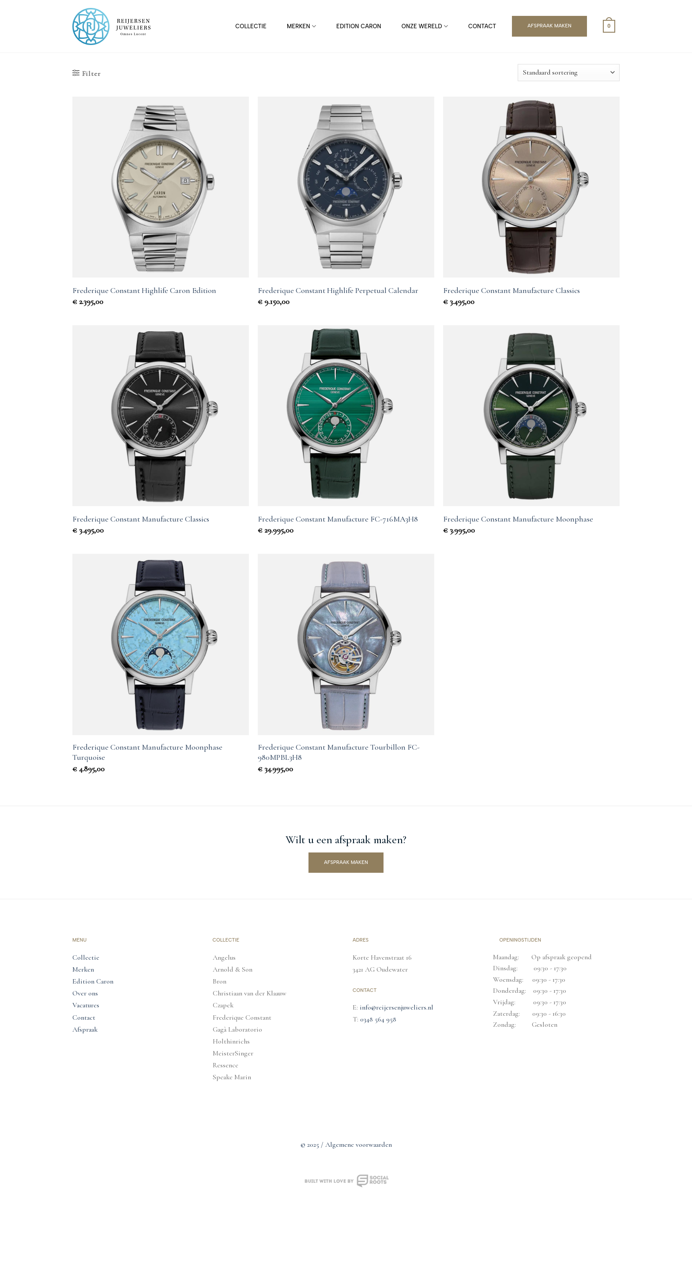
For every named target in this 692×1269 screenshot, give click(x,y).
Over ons (85, 993)
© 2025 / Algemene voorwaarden (346, 1144)
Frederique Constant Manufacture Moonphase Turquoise (147, 752)
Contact (482, 26)
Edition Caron (358, 26)
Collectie (251, 26)
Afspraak (85, 1029)
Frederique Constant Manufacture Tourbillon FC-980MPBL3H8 (339, 752)
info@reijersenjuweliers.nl (396, 1007)
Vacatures (85, 1005)
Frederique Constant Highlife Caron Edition (144, 290)
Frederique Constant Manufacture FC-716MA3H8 (338, 519)
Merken (301, 26)
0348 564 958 (378, 1019)
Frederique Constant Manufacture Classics (511, 290)
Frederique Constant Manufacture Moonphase (518, 519)
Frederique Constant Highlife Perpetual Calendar (338, 290)
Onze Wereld (425, 26)
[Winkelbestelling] (569, 72)
